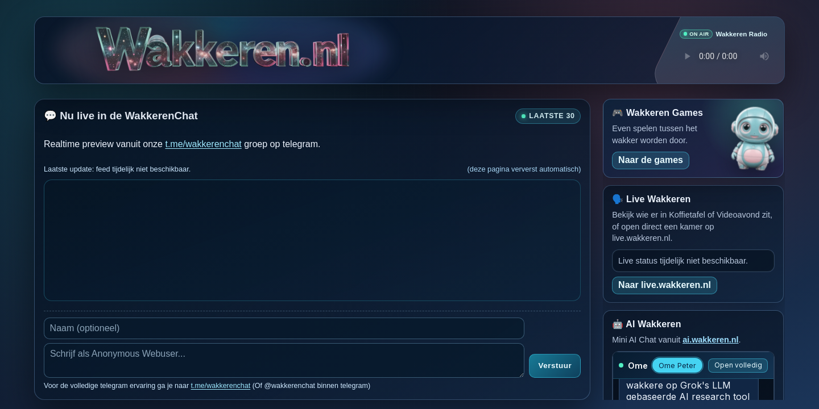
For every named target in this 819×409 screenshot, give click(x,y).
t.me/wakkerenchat (203, 143)
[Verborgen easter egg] (158, 42)
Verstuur (555, 365)
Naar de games (650, 159)
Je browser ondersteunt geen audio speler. (723, 55)
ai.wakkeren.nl (710, 339)
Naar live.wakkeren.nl (664, 284)
